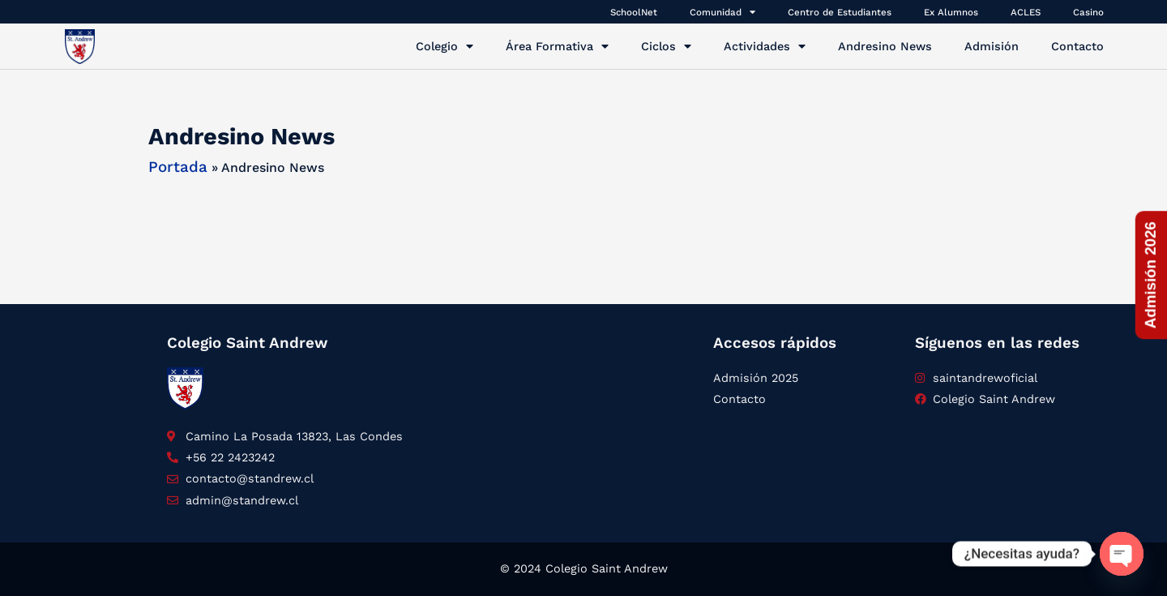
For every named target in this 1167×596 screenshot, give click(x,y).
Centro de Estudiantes (839, 12)
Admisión (991, 46)
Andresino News (885, 46)
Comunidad (722, 12)
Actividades (765, 46)
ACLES (1026, 12)
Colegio (444, 46)
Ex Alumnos (951, 12)
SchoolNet (633, 12)
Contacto (1077, 46)
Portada (177, 167)
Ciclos (666, 46)
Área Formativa (557, 46)
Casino (1088, 12)
